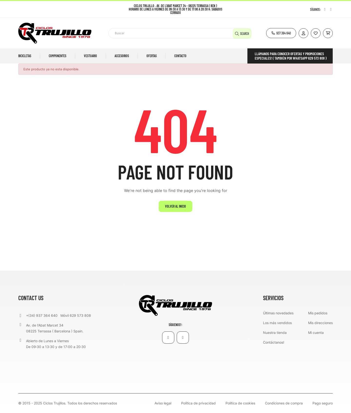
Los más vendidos (277, 323)
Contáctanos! (273, 342)
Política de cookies (240, 403)
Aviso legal (163, 403)
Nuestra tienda (275, 332)
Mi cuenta (316, 332)
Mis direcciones (320, 323)
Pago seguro (322, 403)
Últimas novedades (278, 313)
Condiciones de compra (284, 403)
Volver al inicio (175, 206)
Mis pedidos (317, 313)
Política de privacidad (198, 403)
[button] (281, 33)
